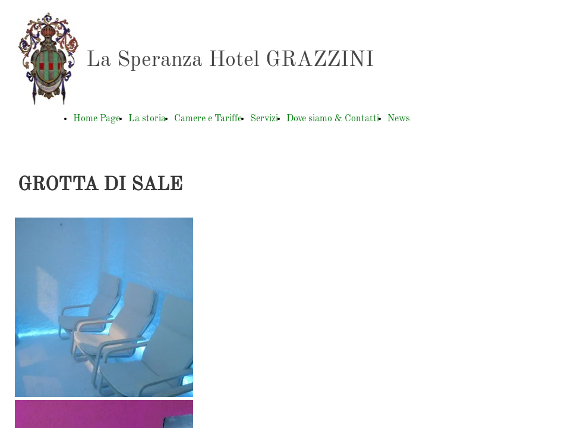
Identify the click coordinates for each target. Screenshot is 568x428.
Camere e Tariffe (208, 119)
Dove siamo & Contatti (332, 119)
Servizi (264, 119)
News (398, 119)
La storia (147, 119)
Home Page (96, 119)
